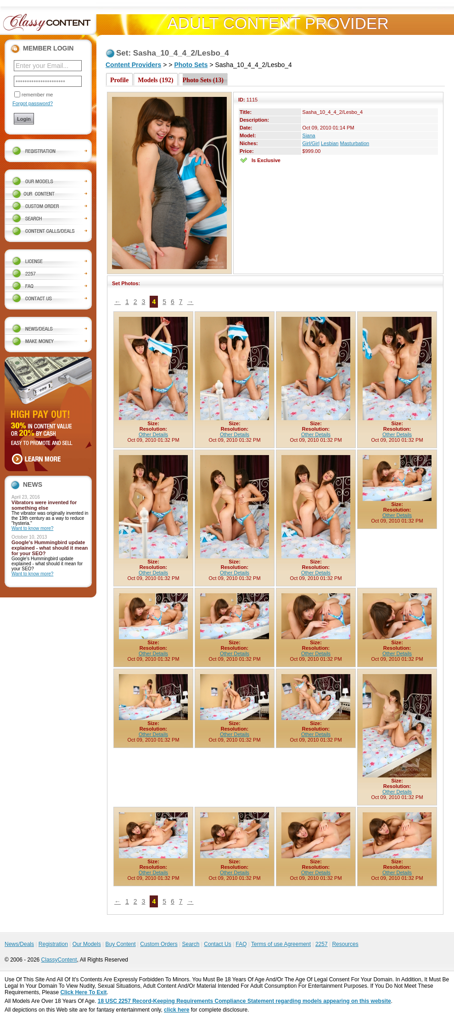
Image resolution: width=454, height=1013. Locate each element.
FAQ (241, 944)
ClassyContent (59, 960)
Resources (345, 944)
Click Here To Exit (83, 992)
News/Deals (19, 944)
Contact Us (217, 944)
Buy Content (120, 944)
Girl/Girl (311, 143)
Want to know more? (32, 528)
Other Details (153, 434)
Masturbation (355, 143)
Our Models (87, 944)
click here (176, 1010)
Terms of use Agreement (281, 944)
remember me (37, 94)
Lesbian (330, 143)
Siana (309, 135)
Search (190, 944)
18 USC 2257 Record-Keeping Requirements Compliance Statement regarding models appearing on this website (244, 1001)
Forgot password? (32, 103)
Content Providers (133, 64)
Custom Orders (158, 944)
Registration (53, 944)
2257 (321, 944)
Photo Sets (190, 64)
